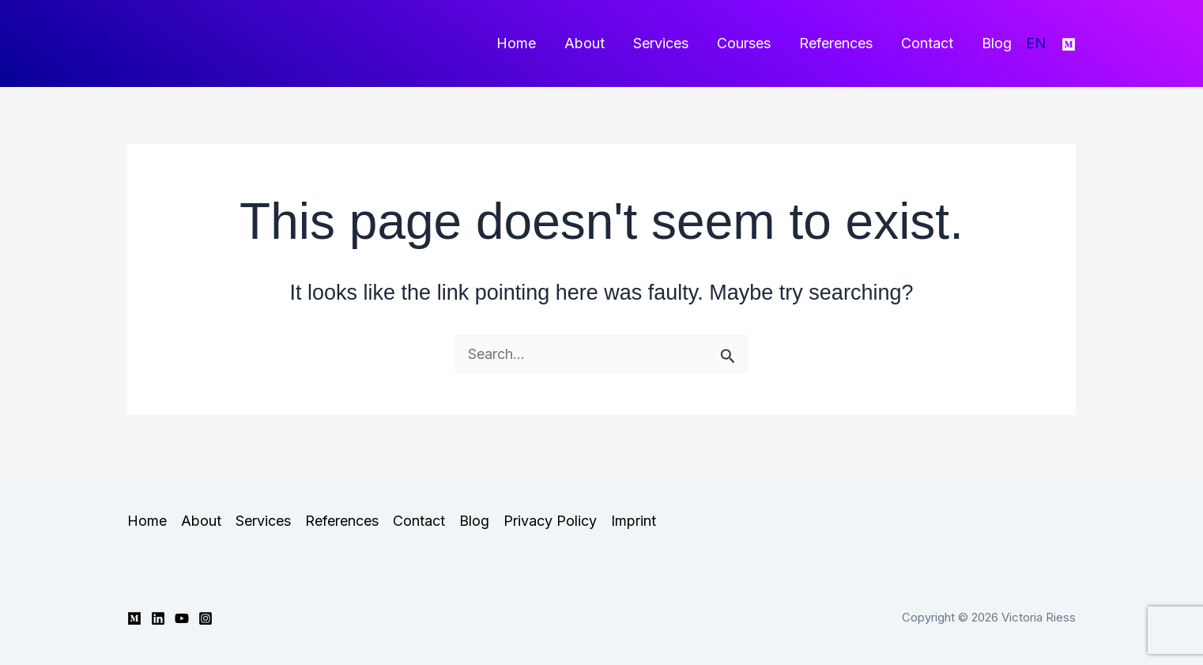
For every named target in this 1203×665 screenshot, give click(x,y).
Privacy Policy (550, 520)
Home (516, 43)
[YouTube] (182, 618)
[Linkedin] (158, 618)
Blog (997, 43)
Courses (744, 43)
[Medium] (1069, 44)
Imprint (633, 520)
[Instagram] (205, 618)
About (584, 43)
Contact (927, 43)
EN (1036, 43)
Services (660, 43)
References (836, 43)
